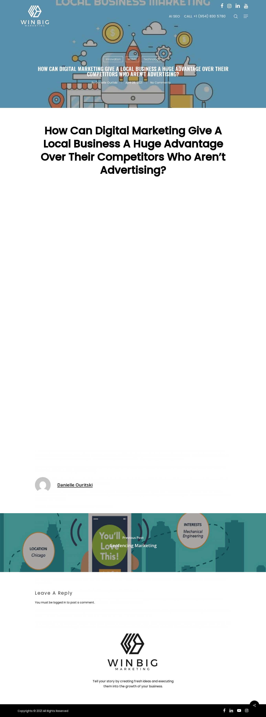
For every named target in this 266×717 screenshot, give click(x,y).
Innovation (113, 59)
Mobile (132, 59)
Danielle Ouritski (106, 83)
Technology (152, 59)
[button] (246, 16)
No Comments (160, 83)
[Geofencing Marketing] (133, 542)
